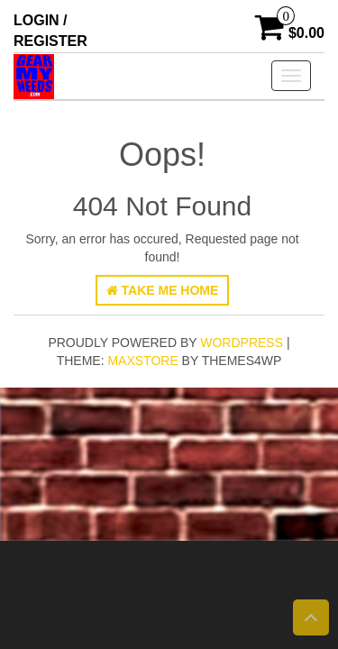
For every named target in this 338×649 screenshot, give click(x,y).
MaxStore (142, 360)
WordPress (241, 342)
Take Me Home (162, 290)
